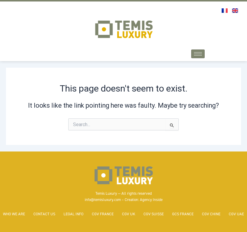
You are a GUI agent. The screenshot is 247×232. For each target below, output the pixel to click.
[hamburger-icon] (198, 54)
